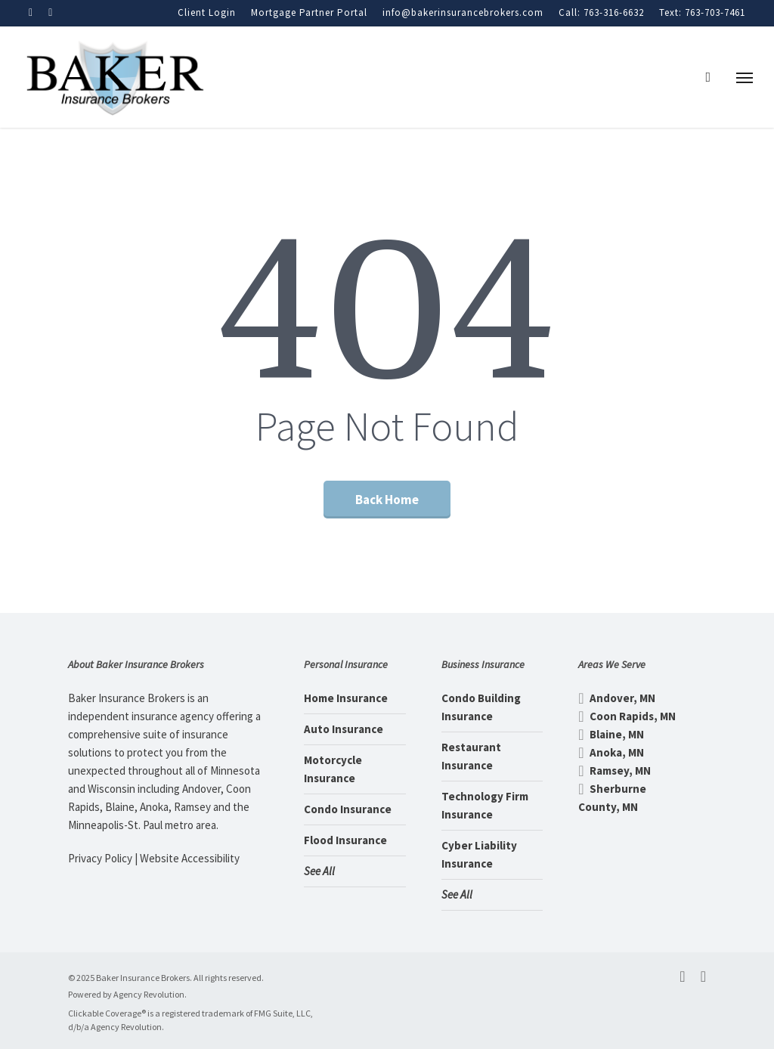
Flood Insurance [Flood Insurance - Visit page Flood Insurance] (345, 840)
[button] (744, 77)
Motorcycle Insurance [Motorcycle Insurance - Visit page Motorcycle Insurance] (333, 769)
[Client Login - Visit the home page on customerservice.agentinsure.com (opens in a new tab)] (206, 13)
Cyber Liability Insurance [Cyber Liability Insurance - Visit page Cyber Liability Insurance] (479, 854)
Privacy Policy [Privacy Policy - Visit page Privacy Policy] (100, 858)
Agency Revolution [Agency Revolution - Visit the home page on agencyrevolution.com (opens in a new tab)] (148, 994)
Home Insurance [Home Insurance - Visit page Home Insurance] (346, 698)
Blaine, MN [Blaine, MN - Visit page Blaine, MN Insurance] (611, 734)
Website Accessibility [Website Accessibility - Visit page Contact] (190, 858)
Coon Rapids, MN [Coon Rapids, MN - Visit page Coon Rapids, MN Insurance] (627, 716)
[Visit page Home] (114, 77)
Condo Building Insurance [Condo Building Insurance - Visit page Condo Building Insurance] (481, 707)
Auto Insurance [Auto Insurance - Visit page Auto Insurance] (343, 729)
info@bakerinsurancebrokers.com (462, 12)
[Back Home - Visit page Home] (387, 499)
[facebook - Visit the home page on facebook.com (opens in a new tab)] (682, 976)
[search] (713, 77)
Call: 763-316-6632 (601, 12)
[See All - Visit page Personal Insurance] (355, 871)
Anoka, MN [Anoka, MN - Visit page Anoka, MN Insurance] (611, 752)
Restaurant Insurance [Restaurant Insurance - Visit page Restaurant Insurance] (471, 756)
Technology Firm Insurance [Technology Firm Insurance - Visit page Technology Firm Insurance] (484, 805)
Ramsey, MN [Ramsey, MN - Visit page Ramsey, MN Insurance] (614, 770)
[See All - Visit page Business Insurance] (492, 895)
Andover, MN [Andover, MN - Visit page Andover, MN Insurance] (616, 698)
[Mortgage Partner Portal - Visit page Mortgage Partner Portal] (309, 13)
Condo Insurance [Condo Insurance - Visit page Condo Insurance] (348, 809)
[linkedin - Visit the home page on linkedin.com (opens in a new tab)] (703, 976)
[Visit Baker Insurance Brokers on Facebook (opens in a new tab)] (31, 12)
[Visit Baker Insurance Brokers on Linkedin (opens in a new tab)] (50, 12)
